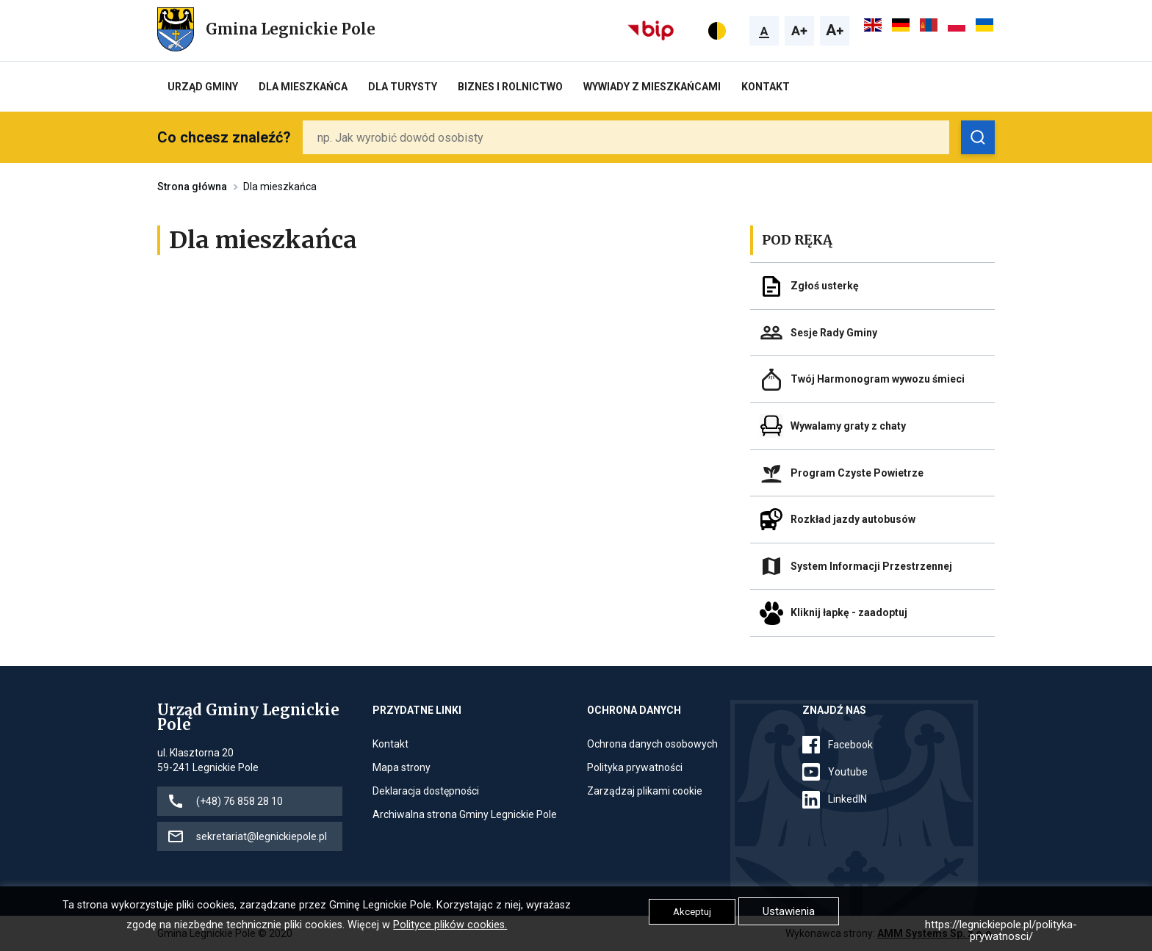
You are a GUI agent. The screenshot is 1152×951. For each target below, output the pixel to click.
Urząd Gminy (203, 87)
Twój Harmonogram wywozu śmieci (878, 379)
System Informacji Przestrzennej (871, 566)
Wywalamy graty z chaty (848, 426)
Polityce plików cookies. (450, 925)
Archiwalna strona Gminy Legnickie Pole (464, 814)
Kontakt (765, 87)
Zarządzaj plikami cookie (644, 791)
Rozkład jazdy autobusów (853, 519)
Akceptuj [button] (692, 911)
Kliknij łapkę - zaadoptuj (849, 612)
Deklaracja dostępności (425, 791)
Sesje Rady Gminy (834, 333)
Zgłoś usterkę (825, 286)
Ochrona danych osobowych (652, 744)
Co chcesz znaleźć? (224, 137)
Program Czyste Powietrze (857, 473)
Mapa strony (401, 767)
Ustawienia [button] (789, 911)
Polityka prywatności (635, 767)
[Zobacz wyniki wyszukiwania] (978, 137)
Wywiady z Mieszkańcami (652, 87)
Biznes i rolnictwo (510, 87)
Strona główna (192, 186)
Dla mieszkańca (303, 87)
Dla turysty (402, 87)
